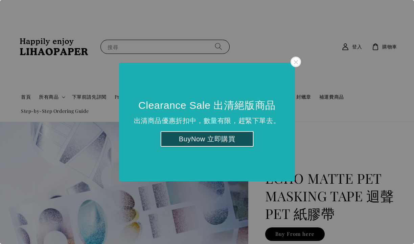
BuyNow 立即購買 (207, 139)
